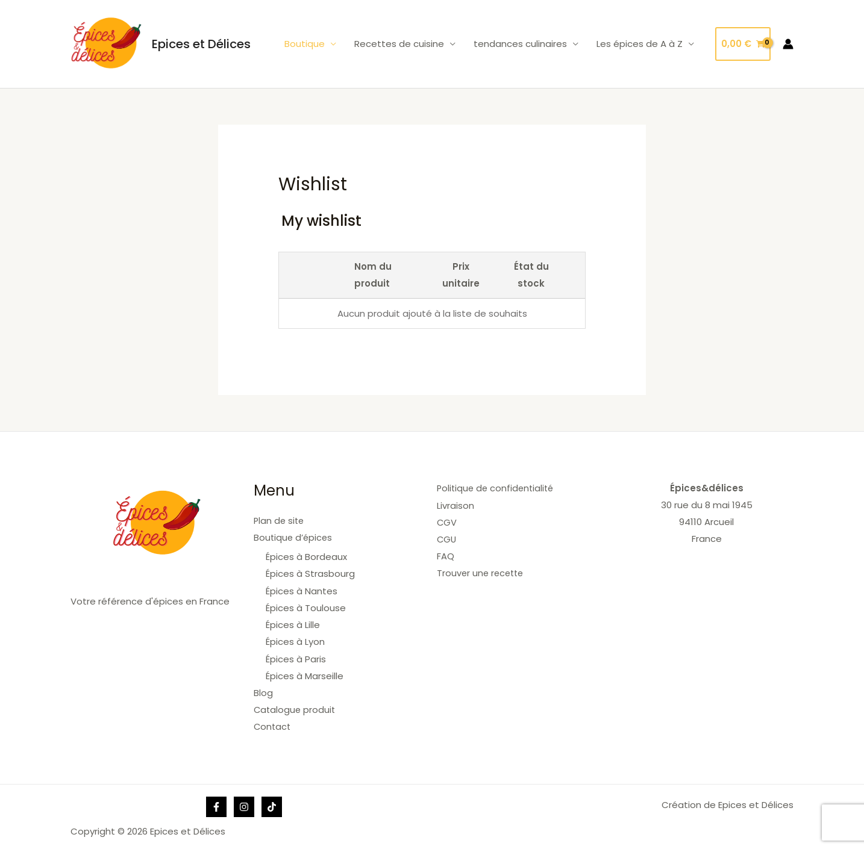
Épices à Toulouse (306, 606)
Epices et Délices (201, 44)
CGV (447, 521)
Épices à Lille (293, 623)
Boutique (304, 43)
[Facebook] (216, 804)
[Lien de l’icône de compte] (788, 44)
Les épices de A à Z (639, 43)
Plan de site (280, 520)
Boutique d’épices (294, 537)
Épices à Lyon (295, 640)
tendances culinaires (520, 43)
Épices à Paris (296, 656)
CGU (447, 538)
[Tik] (271, 804)
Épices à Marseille (304, 673)
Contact (273, 724)
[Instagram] (244, 804)
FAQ (445, 555)
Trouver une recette (482, 572)
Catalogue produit (295, 707)
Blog (263, 690)
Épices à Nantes (301, 589)
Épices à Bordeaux (306, 556)
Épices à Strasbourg (310, 573)
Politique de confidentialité (497, 488)
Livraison (455, 505)
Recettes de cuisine (399, 43)
